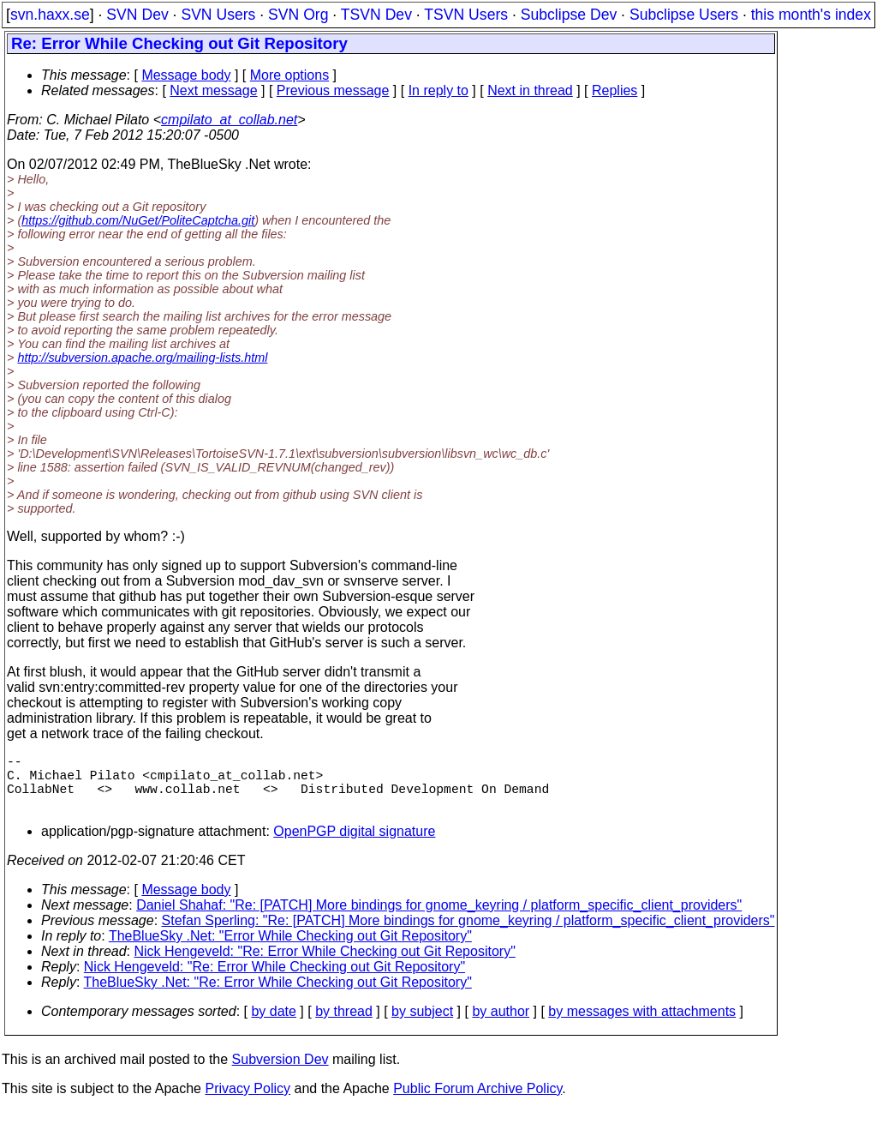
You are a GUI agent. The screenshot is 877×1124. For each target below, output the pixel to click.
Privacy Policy (247, 1102)
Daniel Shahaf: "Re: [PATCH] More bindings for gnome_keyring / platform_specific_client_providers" (439, 918)
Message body (185, 75)
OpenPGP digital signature (354, 845)
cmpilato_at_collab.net (229, 119)
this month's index (811, 14)
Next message (213, 90)
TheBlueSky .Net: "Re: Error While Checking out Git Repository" (278, 996)
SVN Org (298, 14)
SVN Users (218, 14)
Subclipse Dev (569, 14)
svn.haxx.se (50, 14)
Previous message (333, 90)
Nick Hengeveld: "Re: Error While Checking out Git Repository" (325, 965)
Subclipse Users (683, 14)
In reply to (438, 90)
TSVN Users (466, 14)
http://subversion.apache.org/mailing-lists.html (142, 357)
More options (290, 75)
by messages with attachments (642, 1025)
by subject (422, 1025)
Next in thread (530, 90)
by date (273, 1025)
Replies (614, 90)
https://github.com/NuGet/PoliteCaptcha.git (137, 220)
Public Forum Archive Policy (477, 1102)
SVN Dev (137, 14)
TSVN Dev (376, 14)
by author (500, 1025)
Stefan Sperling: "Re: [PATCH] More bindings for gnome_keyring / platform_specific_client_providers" (468, 934)
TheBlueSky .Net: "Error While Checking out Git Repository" (290, 949)
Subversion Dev (280, 1073)
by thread (344, 1025)
